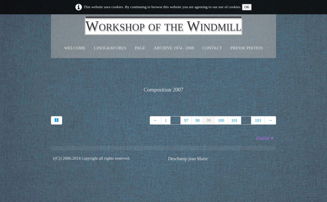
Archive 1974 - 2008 (174, 48)
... (175, 120)
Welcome (75, 48)
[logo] (164, 26)
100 (221, 120)
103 (258, 120)
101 (234, 120)
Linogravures (110, 48)
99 (209, 120)
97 (186, 120)
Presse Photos (246, 48)
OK (246, 7)
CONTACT (212, 48)
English (265, 138)
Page (140, 48)
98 (197, 120)
